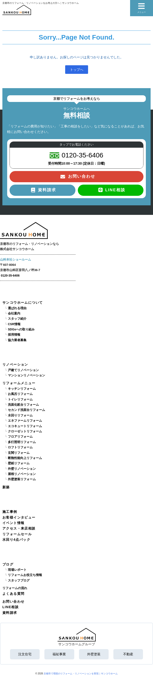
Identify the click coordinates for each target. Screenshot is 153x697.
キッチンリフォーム (22, 388)
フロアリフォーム (20, 436)
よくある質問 (13, 594)
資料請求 (9, 613)
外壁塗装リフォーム (22, 479)
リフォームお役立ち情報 (25, 575)
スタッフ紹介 (17, 318)
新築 (6, 487)
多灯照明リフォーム (22, 442)
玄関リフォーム (19, 453)
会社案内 (14, 313)
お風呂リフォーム (20, 394)
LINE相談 (10, 607)
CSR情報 (14, 324)
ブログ (7, 564)
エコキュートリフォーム (25, 426)
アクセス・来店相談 (19, 528)
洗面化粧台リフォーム (23, 404)
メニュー (141, 8)
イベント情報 (13, 523)
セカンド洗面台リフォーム (26, 410)
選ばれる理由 (17, 308)
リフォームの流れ (14, 588)
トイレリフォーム (20, 399)
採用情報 (14, 334)
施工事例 (9, 512)
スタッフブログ (19, 580)
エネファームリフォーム (25, 420)
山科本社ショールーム (15, 259)
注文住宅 (25, 654)
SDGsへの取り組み (21, 329)
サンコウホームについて (22, 302)
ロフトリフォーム (20, 447)
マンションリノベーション (26, 375)
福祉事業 (59, 654)
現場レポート (17, 569)
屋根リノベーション (22, 474)
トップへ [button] (76, 69)
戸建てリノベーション (23, 370)
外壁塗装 (93, 654)
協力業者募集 (17, 340)
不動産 (128, 654)
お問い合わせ (13, 601)
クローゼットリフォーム (25, 431)
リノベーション (15, 364)
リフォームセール (17, 534)
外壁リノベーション (22, 468)
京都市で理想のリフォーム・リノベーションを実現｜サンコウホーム (81, 673)
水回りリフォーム (20, 415)
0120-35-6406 (10, 275)
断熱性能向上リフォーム (25, 458)
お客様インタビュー (19, 517)
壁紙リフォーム (19, 463)
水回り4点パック (16, 539)
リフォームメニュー (19, 383)
